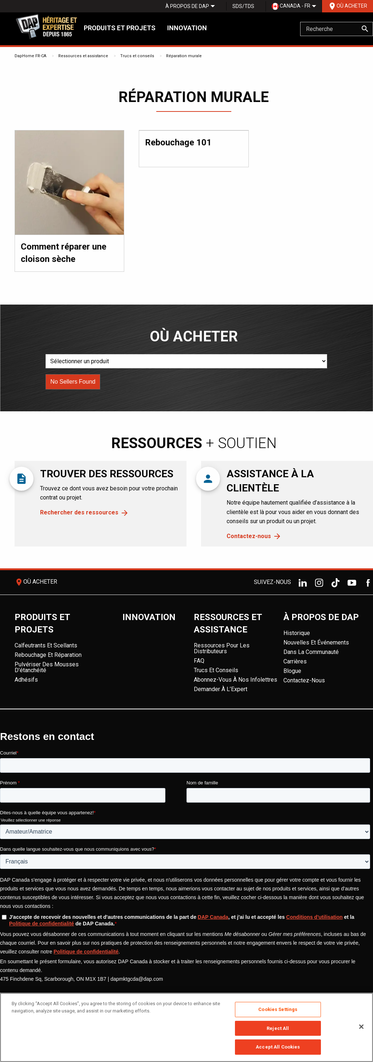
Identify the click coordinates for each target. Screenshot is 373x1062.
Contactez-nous (249, 536)
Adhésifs (26, 679)
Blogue (292, 670)
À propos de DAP (187, 6)
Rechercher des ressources (79, 512)
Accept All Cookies (278, 1047)
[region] (186, 1027)
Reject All (278, 1028)
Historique (296, 633)
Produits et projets (120, 28)
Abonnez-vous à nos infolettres (235, 679)
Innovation (187, 28)
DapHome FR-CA (30, 56)
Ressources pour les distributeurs (222, 648)
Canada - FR (291, 6)
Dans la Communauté (311, 651)
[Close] (361, 1027)
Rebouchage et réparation (48, 654)
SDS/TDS (243, 6)
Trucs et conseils (137, 56)
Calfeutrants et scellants (46, 645)
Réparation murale (184, 56)
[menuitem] (187, 6)
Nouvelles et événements (316, 642)
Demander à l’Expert (220, 689)
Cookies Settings (277, 1009)
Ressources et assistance (83, 56)
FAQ (199, 660)
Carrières (295, 661)
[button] (73, 381)
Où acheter (347, 6)
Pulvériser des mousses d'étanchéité (47, 667)
